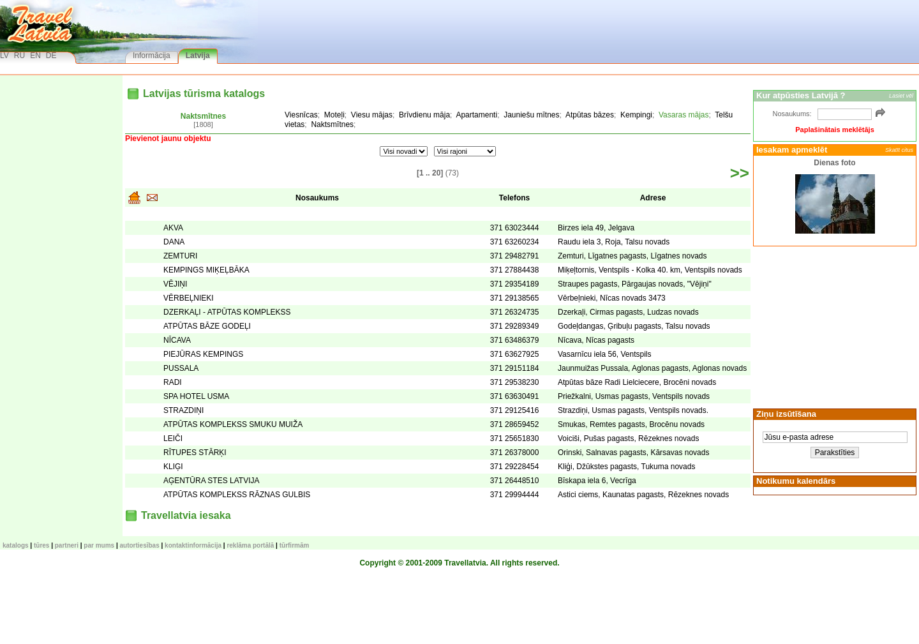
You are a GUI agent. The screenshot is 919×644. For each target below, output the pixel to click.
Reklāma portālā (250, 545)
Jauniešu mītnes (531, 114)
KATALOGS (16, 545)
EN (35, 55)
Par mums (99, 545)
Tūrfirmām (295, 545)
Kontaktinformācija (193, 545)
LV (4, 55)
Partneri (66, 545)
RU (19, 55)
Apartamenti (476, 114)
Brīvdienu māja (424, 114)
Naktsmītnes (203, 116)
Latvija (198, 55)
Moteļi (334, 114)
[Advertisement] (833, 326)
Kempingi (636, 114)
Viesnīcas (301, 114)
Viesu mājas (371, 114)
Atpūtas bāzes (589, 114)
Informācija (151, 55)
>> (739, 173)
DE (51, 55)
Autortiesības (140, 545)
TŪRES (41, 545)
